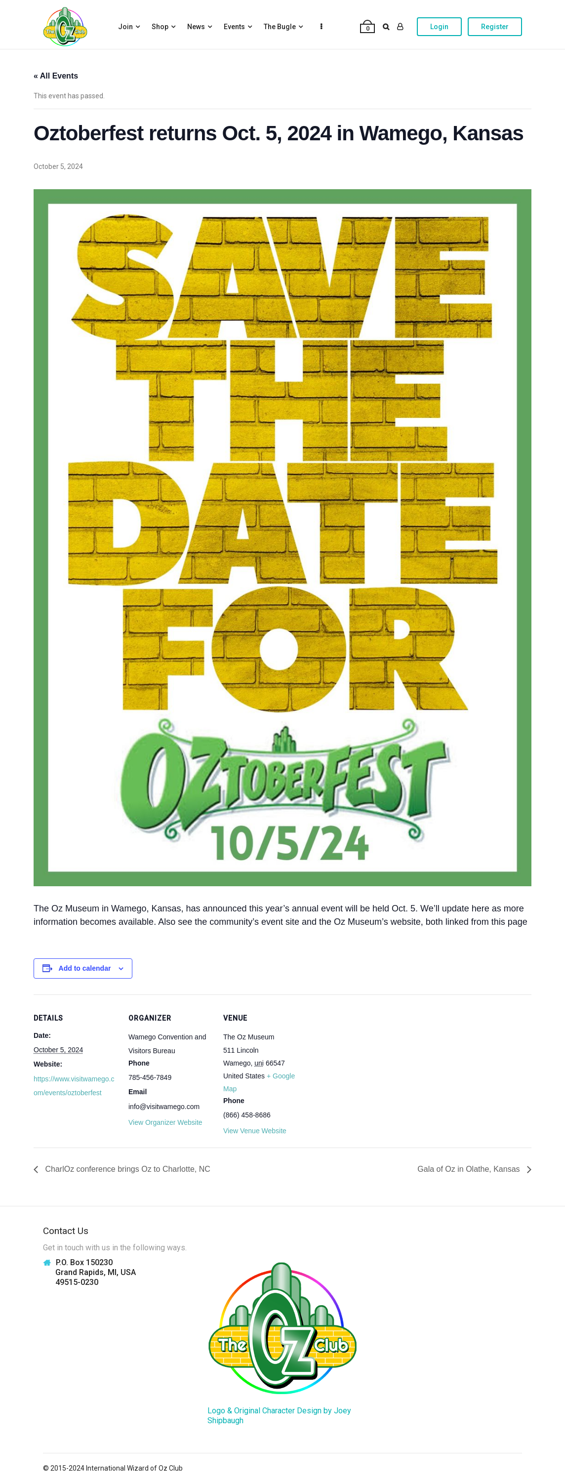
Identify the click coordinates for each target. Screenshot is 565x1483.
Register (495, 27)
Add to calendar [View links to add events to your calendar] (85, 968)
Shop (160, 27)
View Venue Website (254, 1131)
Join (125, 27)
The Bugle (280, 27)
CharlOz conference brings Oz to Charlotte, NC (126, 1169)
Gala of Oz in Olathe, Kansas (469, 1169)
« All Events (56, 76)
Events (234, 27)
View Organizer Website (165, 1122)
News (196, 27)
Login (439, 27)
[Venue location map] (370, 1062)
